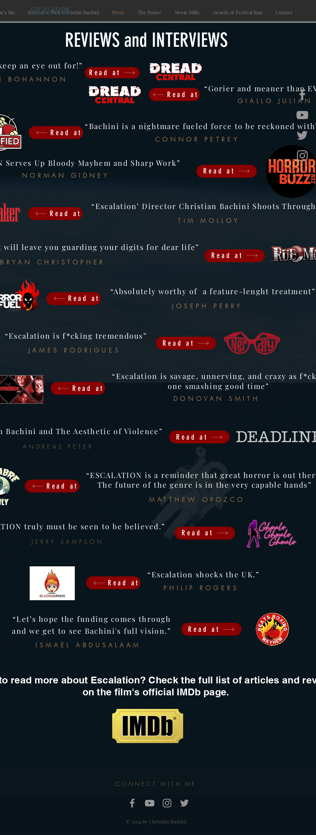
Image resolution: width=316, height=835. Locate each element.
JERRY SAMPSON (68, 541)
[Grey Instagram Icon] (302, 155)
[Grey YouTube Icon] (302, 115)
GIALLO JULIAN (275, 101)
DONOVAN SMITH (216, 398)
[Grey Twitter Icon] (302, 135)
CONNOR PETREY (197, 139)
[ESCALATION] (50, 11)
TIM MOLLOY (209, 220)
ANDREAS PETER (58, 446)
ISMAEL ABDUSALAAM (88, 645)
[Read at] (174, 94)
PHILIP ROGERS (201, 588)
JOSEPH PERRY (207, 306)
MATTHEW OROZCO (197, 499)
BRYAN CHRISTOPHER (52, 262)
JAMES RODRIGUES (74, 350)
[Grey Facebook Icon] (302, 94)
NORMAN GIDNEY (66, 175)
